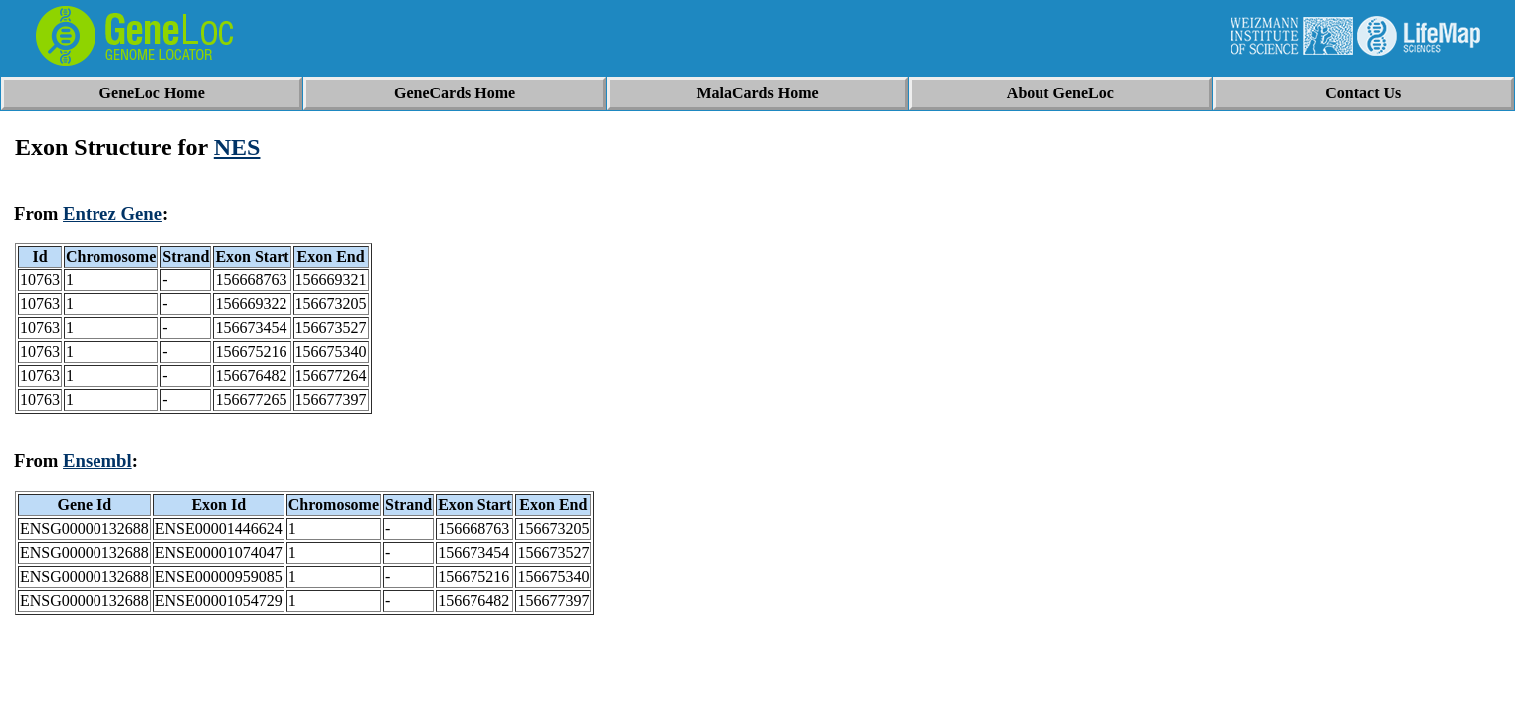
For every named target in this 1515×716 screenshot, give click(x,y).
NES (237, 147)
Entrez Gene (112, 213)
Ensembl (97, 460)
